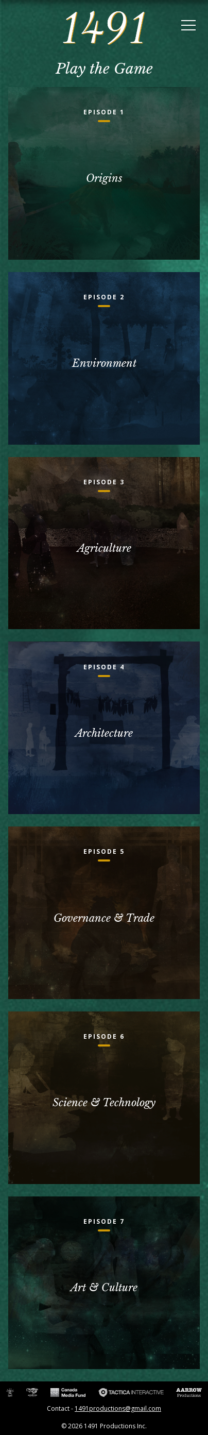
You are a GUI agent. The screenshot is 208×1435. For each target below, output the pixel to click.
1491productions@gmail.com (118, 1408)
